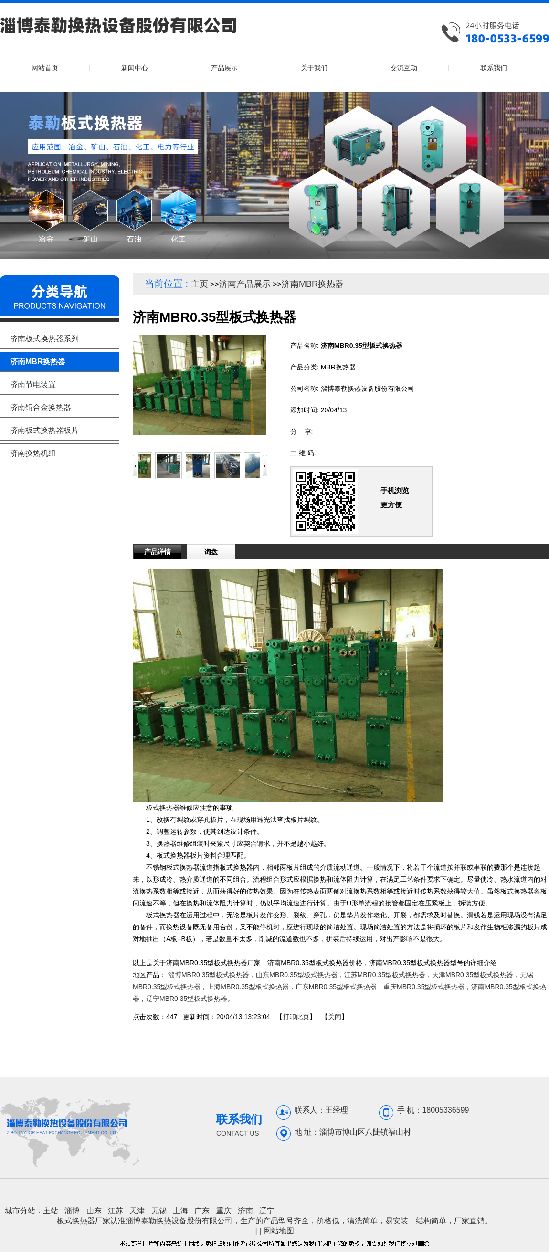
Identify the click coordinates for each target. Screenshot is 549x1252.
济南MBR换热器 (313, 284)
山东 (94, 1211)
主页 (199, 284)
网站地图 (279, 1231)
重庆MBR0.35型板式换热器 (424, 986)
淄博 (72, 1211)
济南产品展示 (245, 284)
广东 (202, 1211)
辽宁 (266, 1211)
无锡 (159, 1211)
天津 (137, 1211)
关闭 (334, 1017)
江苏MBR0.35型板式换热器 (384, 974)
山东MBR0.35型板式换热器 (296, 974)
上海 (180, 1211)
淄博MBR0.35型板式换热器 (208, 974)
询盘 (211, 552)
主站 (50, 1211)
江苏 (115, 1211)
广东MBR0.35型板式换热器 (336, 986)
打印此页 (296, 1017)
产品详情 (157, 552)
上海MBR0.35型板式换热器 (247, 986)
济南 (245, 1211)
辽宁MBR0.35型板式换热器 (186, 998)
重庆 (224, 1211)
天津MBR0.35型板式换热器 (472, 974)
